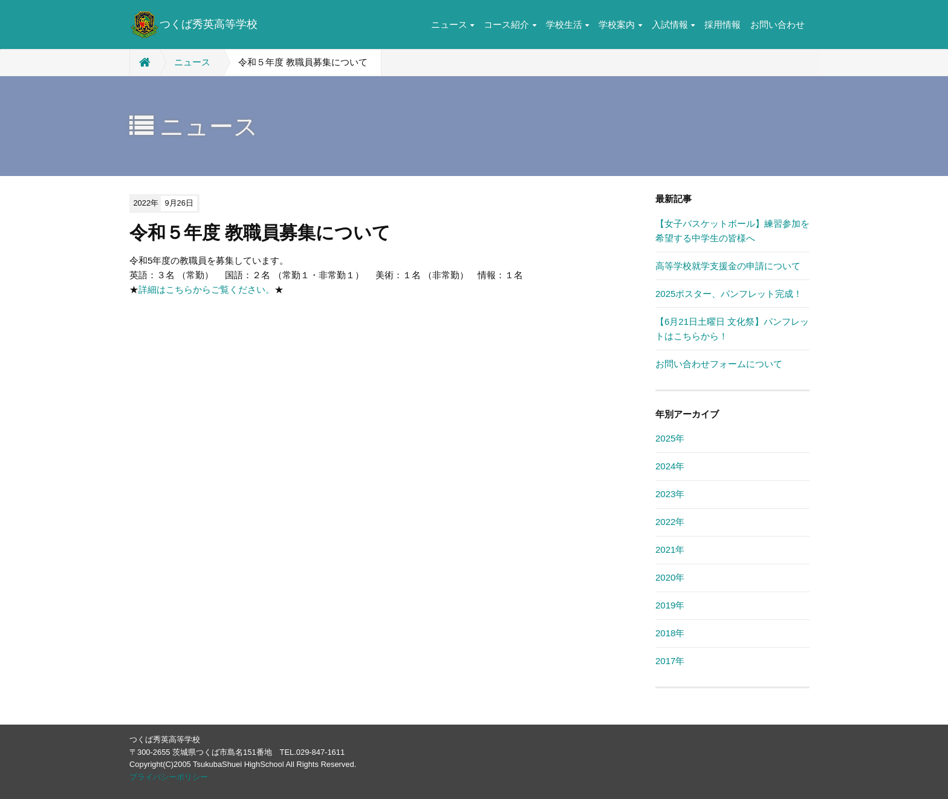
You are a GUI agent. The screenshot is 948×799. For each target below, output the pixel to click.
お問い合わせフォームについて (718, 364)
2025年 (669, 438)
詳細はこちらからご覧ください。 (206, 289)
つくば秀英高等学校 (193, 24)
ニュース (452, 24)
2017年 (669, 661)
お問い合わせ (777, 24)
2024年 (669, 466)
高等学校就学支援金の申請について (727, 266)
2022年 (669, 522)
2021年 (669, 549)
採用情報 (722, 24)
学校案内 (620, 24)
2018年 (669, 633)
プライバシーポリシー (168, 776)
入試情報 (673, 24)
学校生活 (567, 24)
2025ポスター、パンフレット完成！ (728, 294)
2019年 (669, 605)
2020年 (669, 577)
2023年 (669, 494)
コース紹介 (510, 24)
